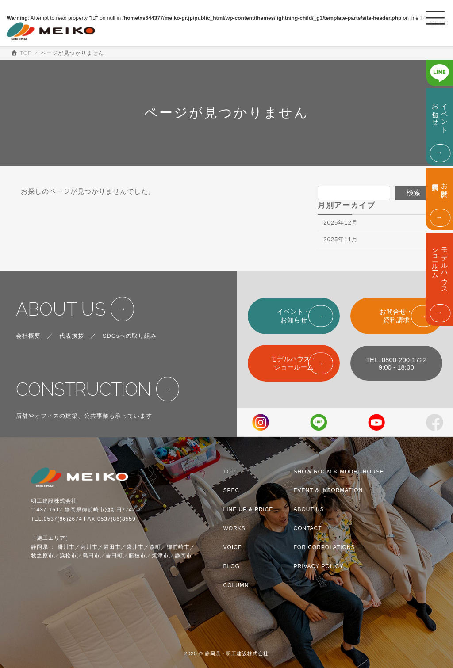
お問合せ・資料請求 (396, 316)
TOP (229, 471)
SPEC (231, 490)
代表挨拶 (71, 335)
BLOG (231, 566)
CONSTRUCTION (83, 389)
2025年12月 (340, 222)
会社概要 (28, 335)
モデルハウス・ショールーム (293, 363)
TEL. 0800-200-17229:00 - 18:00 (396, 363)
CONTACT (308, 528)
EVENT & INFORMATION (328, 490)
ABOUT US (61, 309)
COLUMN (236, 585)
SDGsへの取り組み (130, 335)
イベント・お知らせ (293, 316)
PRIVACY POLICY (319, 566)
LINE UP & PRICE (248, 509)
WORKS (234, 528)
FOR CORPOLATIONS (324, 547)
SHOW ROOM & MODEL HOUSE (339, 471)
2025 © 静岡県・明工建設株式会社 (226, 653)
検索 (414, 192)
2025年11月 (340, 239)
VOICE (232, 547)
